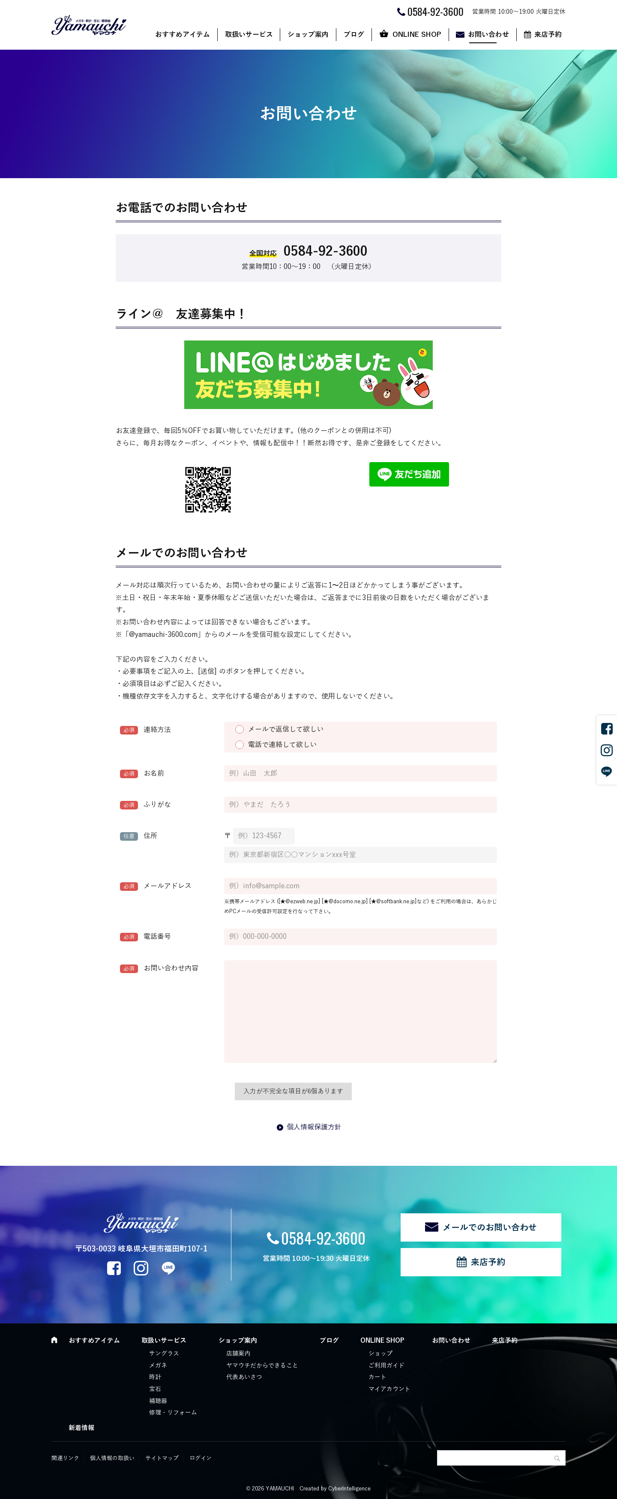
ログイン (200, 1458)
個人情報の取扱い (112, 1458)
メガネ (158, 1365)
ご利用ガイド (386, 1365)
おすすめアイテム (182, 35)
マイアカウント (389, 1389)
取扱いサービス (249, 35)
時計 (155, 1377)
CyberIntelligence (349, 1489)
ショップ (380, 1353)
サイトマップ (162, 1458)
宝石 (155, 1389)
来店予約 (548, 35)
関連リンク (65, 1458)
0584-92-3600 (323, 1237)
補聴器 (158, 1401)
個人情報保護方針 (314, 1127)
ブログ (354, 35)
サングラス (164, 1353)
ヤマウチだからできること (262, 1365)
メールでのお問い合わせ (490, 1227)
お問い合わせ (488, 35)
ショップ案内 (308, 35)
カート (377, 1377)
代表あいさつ (244, 1377)
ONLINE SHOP (416, 35)
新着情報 (81, 1427)
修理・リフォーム (173, 1412)
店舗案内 (238, 1353)
